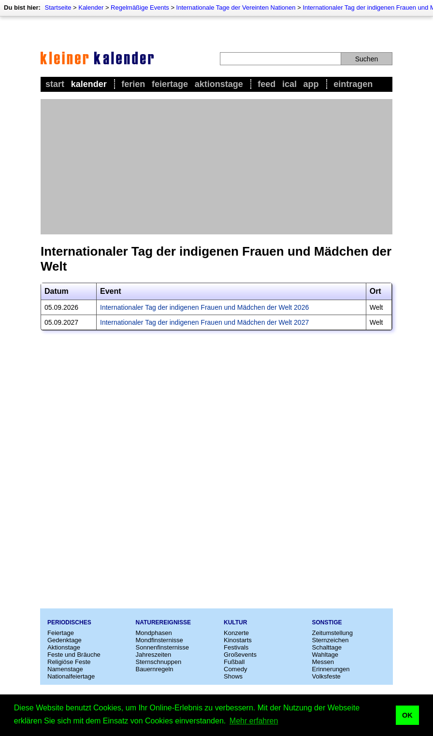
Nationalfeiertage (71, 676)
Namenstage (65, 669)
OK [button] (407, 715)
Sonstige (327, 622)
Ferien (133, 84)
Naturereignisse (163, 622)
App (311, 84)
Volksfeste (326, 676)
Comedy (235, 669)
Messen (323, 661)
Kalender (90, 7)
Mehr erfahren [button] (254, 721)
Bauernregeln (154, 669)
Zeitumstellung (332, 632)
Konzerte (236, 632)
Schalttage (327, 647)
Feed (266, 84)
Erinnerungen (331, 669)
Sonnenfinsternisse (162, 647)
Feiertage (170, 84)
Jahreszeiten (154, 654)
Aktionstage (219, 84)
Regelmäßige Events (140, 7)
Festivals (236, 647)
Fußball (234, 661)
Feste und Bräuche (74, 654)
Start (54, 84)
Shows (233, 676)
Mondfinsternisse (159, 640)
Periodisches (69, 622)
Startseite (57, 7)
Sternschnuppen (159, 661)
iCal (289, 84)
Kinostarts (238, 640)
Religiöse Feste (69, 661)
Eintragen (353, 84)
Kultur (235, 622)
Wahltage (325, 654)
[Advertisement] (216, 166)
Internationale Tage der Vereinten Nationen (236, 7)
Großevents (240, 654)
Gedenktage (64, 640)
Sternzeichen (330, 640)
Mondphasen (154, 632)
